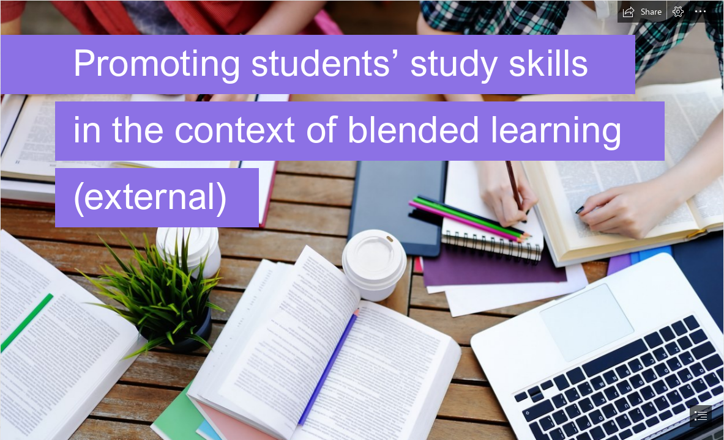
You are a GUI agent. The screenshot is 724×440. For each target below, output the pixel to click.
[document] (362, 220)
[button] (642, 12)
